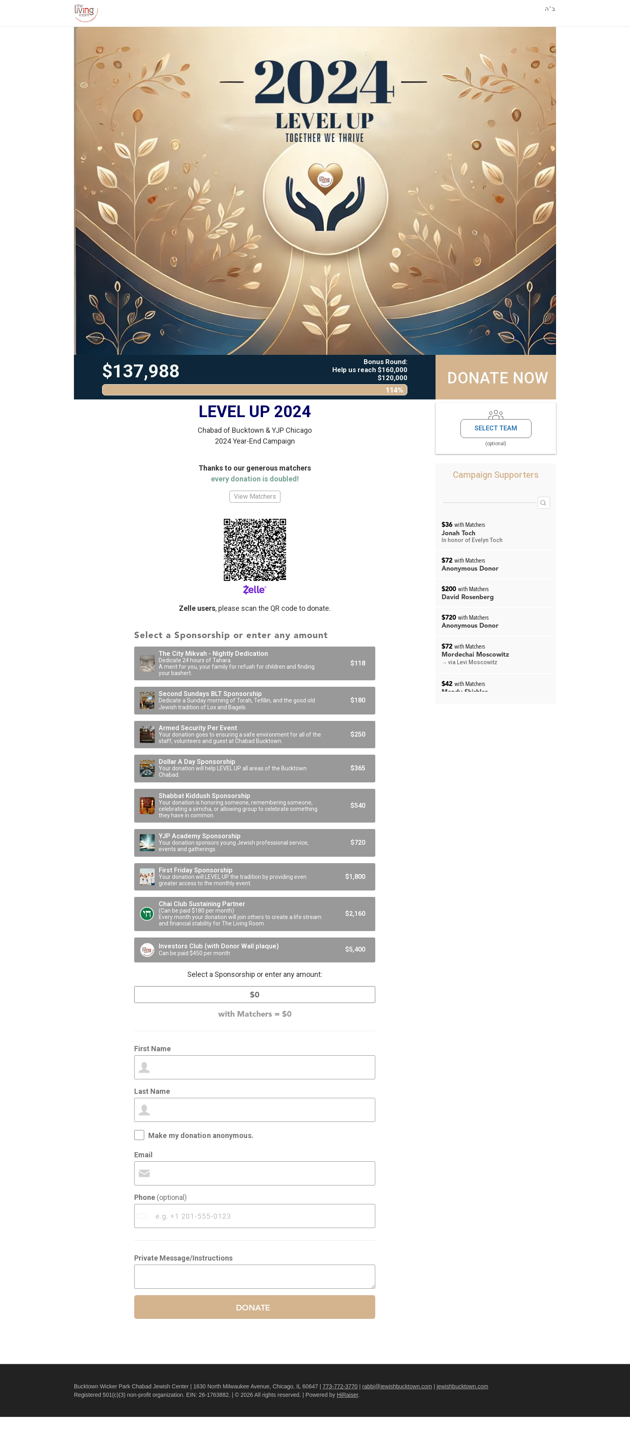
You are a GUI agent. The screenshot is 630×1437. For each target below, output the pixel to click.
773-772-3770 (340, 1406)
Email (143, 1175)
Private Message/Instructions (183, 1278)
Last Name (152, 1111)
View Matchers (255, 496)
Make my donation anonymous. (201, 1155)
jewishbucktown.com (462, 1406)
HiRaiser (347, 1415)
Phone (160, 1217)
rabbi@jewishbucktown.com (397, 1406)
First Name (152, 1068)
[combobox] (143, 1236)
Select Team (496, 428)
